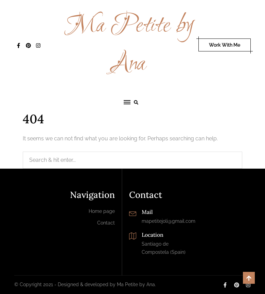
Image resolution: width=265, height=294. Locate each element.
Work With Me (224, 45)
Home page (102, 211)
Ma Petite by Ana (129, 45)
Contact (106, 223)
